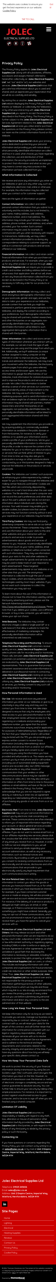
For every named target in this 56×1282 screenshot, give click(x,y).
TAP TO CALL (28, 19)
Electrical (8, 1228)
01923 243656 (20, 1187)
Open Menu (48, 29)
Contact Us (9, 1242)
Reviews (8, 1237)
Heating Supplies (12, 1233)
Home (7, 1218)
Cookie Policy (9, 10)
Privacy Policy (11, 1247)
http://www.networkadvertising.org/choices (24, 606)
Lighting (8, 1223)
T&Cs (13, 1273)
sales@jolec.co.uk (14, 1149)
